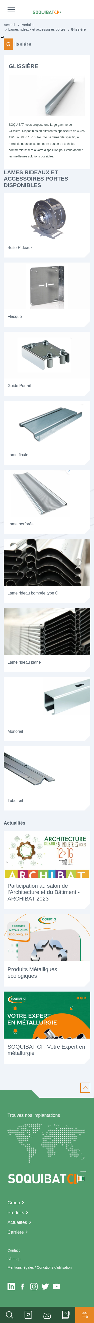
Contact (14, 1250)
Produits (27, 25)
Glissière (78, 29)
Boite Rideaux (21, 247)
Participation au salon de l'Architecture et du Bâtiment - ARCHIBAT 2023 (44, 892)
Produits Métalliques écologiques (32, 972)
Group (14, 1202)
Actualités (17, 1222)
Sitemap (14, 1259)
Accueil (9, 25)
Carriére (16, 1232)
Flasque (15, 316)
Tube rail (16, 800)
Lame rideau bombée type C (33, 593)
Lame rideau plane (24, 662)
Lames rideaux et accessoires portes (36, 29)
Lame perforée (21, 524)
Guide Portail (19, 385)
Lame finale (18, 455)
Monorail (15, 731)
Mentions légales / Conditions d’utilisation (40, 1267)
